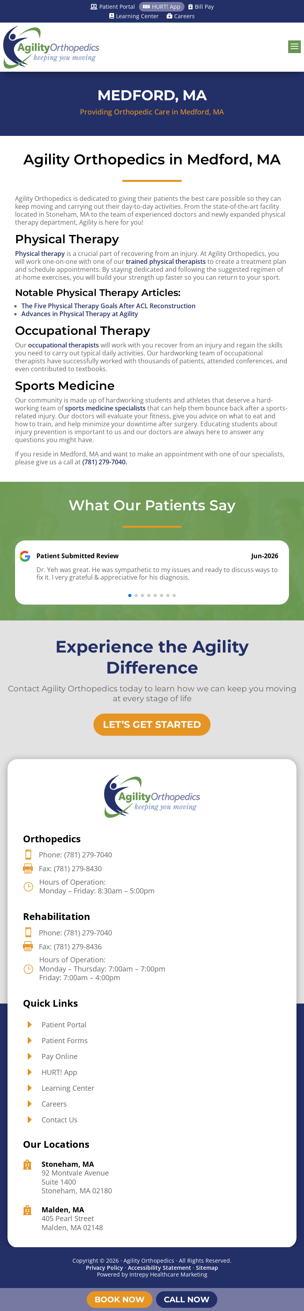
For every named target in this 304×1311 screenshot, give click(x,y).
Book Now (119, 1299)
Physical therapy (40, 253)
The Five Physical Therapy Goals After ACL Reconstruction (108, 306)
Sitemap (207, 1267)
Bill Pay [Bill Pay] (201, 6)
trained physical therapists (166, 261)
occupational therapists (63, 345)
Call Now (186, 1299)
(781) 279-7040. (104, 462)
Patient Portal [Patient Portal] (112, 6)
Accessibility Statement (159, 1267)
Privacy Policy (104, 1267)
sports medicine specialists (105, 408)
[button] (129, 595)
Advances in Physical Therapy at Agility (79, 313)
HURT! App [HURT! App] (161, 6)
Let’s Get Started (152, 724)
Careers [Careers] (181, 16)
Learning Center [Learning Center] (134, 16)
